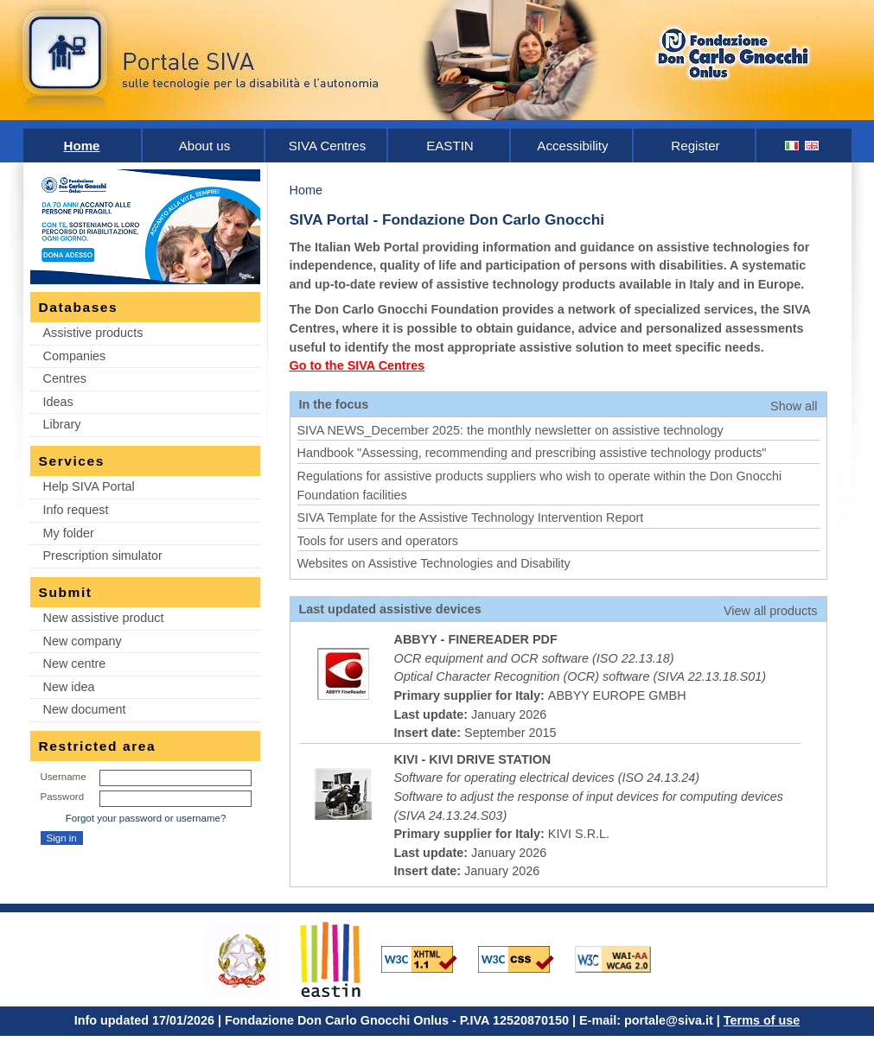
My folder (68, 533)
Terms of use (762, 1020)
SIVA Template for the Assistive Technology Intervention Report (470, 517)
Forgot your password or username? (146, 818)
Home (82, 145)
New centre (74, 663)
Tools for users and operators (377, 541)
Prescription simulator (103, 555)
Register (695, 145)
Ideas (58, 402)
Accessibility (572, 145)
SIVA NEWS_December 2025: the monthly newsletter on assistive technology (510, 430)
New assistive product (103, 618)
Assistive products (93, 333)
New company (82, 641)
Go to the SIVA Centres (357, 365)
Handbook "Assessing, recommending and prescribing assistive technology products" (532, 453)
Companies (74, 356)
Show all (793, 406)
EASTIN (450, 145)
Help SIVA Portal (89, 486)
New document (84, 709)
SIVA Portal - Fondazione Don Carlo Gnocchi (447, 219)
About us (205, 145)
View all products (771, 611)
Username (63, 776)
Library (62, 424)
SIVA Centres (328, 145)
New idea (69, 687)
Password (63, 796)
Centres (64, 378)
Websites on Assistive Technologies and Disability (434, 563)
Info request (76, 510)
